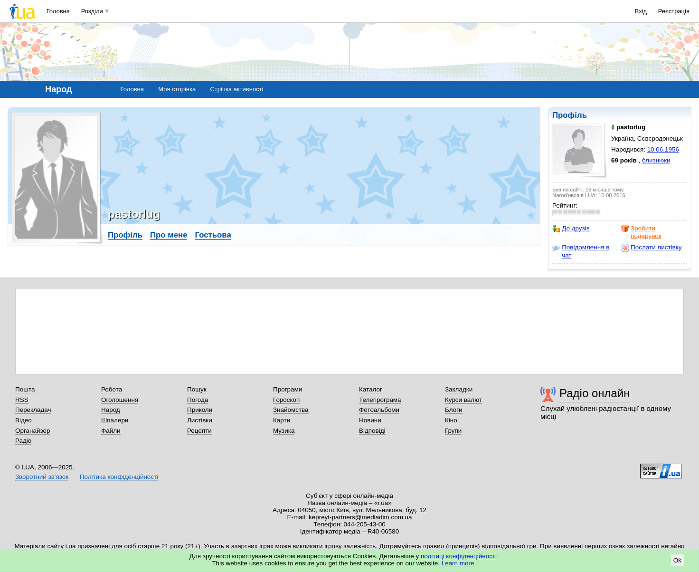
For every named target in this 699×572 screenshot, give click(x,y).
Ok (677, 560)
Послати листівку (651, 247)
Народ (110, 409)
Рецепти (199, 430)
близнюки (656, 160)
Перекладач (33, 409)
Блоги (454, 409)
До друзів (571, 228)
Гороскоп (286, 399)
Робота (111, 389)
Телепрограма (380, 399)
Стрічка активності (236, 89)
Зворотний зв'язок (41, 476)
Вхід (641, 11)
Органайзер (32, 430)
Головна (58, 11)
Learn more (458, 563)
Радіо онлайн (594, 393)
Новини (370, 420)
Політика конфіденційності (119, 476)
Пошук (197, 389)
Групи (453, 430)
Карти (281, 420)
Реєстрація (674, 11)
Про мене (169, 234)
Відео (23, 420)
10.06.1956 (663, 149)
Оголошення (119, 399)
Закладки (458, 389)
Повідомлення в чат (580, 251)
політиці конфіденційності (459, 556)
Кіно (451, 420)
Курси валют (463, 399)
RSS (21, 399)
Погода (197, 399)
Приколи (199, 409)
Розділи (92, 11)
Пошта (25, 389)
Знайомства (291, 409)
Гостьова (213, 234)
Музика (283, 430)
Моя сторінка (177, 89)
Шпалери (114, 420)
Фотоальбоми (379, 409)
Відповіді (372, 430)
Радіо (23, 440)
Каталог (370, 389)
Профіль (569, 115)
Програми (287, 389)
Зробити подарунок (641, 232)
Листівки (199, 420)
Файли (111, 430)
